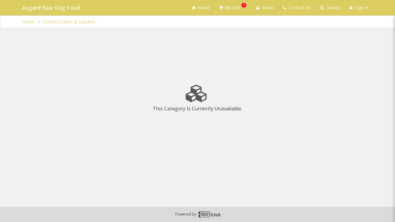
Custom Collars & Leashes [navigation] (68, 22)
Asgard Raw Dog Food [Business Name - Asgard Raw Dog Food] (51, 7)
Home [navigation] (29, 22)
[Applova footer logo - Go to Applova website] (209, 214)
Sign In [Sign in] (359, 7)
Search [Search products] (330, 7)
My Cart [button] (233, 6)
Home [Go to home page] (201, 7)
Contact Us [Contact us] (297, 7)
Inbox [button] (264, 7)
